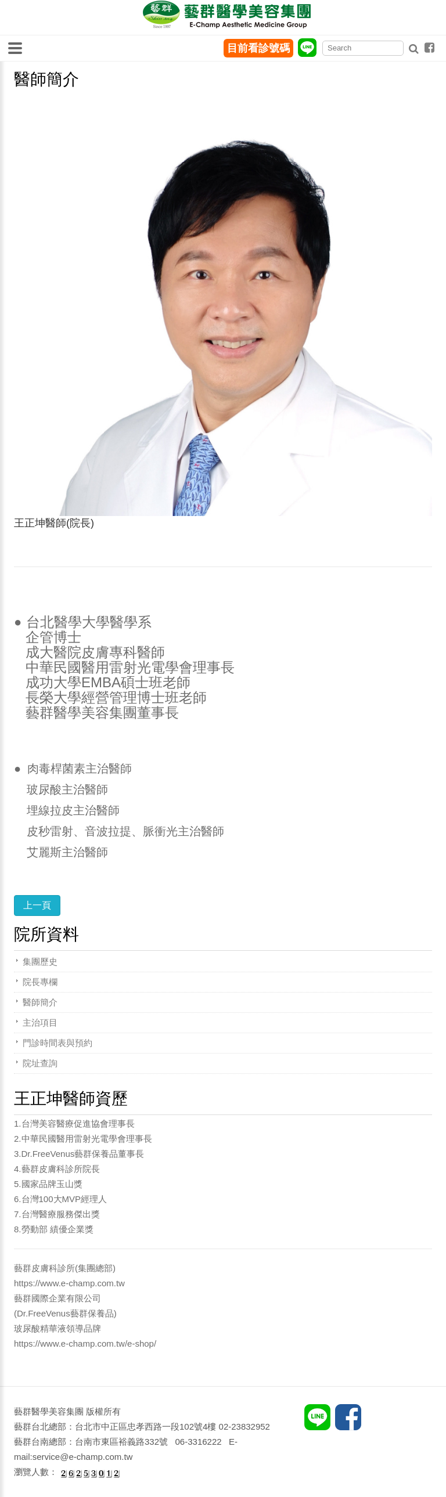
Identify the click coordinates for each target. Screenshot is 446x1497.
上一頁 (37, 905)
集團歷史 (40, 961)
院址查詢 (40, 1063)
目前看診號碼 (258, 48)
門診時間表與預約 (57, 1043)
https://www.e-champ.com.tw (69, 1283)
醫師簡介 (40, 1002)
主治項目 (40, 1022)
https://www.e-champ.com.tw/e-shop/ (85, 1343)
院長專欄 (40, 982)
